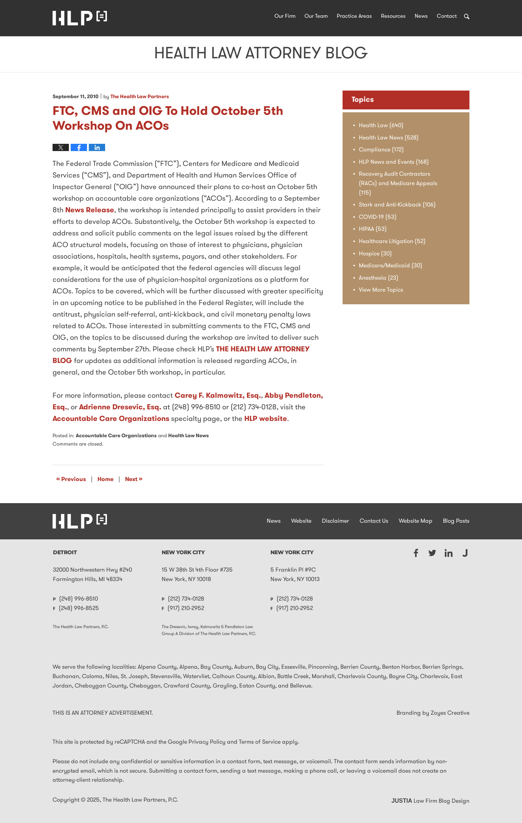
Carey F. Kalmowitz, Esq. (218, 396)
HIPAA (373, 229)
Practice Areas (354, 16)
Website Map (415, 521)
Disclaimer (335, 521)
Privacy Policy (206, 742)
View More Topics (381, 290)
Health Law (381, 126)
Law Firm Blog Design (430, 801)
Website (301, 521)
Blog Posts (456, 521)
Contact (447, 16)
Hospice (375, 254)
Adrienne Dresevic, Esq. (120, 407)
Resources (393, 16)
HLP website (265, 419)
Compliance (381, 150)
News (421, 16)
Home (105, 479)
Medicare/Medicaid (390, 266)
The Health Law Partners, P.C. (140, 800)
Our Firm (284, 16)
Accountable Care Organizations (111, 419)
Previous (71, 479)
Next (133, 479)
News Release (89, 210)
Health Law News (188, 436)
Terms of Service (260, 742)
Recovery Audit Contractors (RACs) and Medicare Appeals (398, 183)
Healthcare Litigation (392, 242)
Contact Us (374, 521)
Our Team (316, 16)
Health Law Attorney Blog (80, 18)
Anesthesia (378, 278)
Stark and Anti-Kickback (397, 205)
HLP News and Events (394, 162)
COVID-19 (378, 217)
